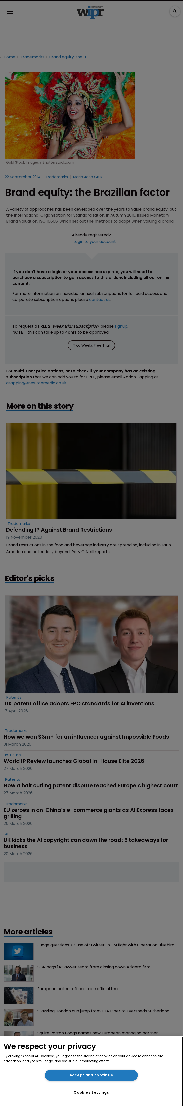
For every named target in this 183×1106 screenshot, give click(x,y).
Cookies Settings (91, 1092)
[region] (91, 1071)
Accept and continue (92, 1075)
